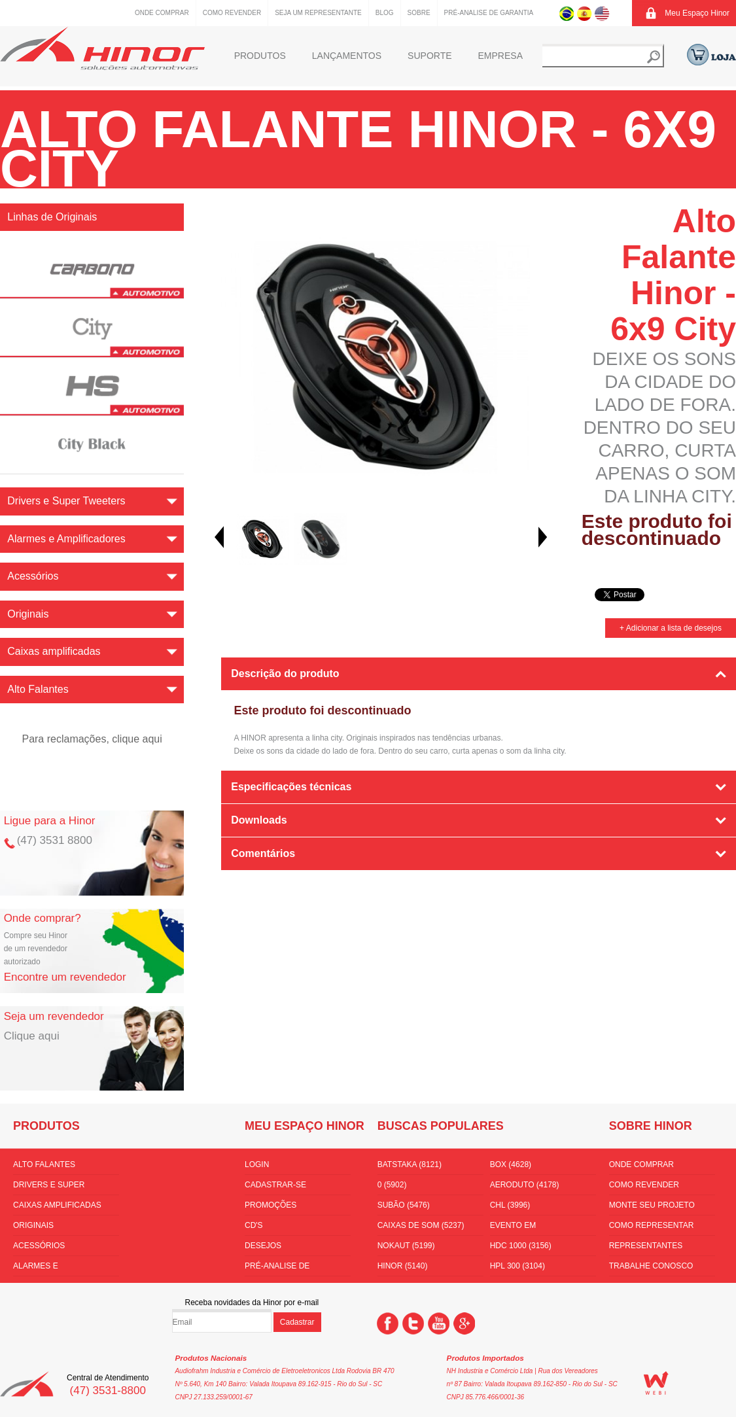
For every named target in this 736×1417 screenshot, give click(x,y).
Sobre (419, 12)
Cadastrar (297, 1322)
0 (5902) (392, 1184)
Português (566, 13)
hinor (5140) (402, 1265)
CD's (254, 1225)
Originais (33, 1225)
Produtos (260, 55)
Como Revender (232, 12)
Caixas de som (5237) (420, 1225)
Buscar (653, 56)
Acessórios (39, 1245)
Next (543, 537)
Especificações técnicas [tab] (291, 786)
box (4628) (510, 1164)
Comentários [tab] (263, 853)
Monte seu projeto (652, 1205)
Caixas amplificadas (57, 1205)
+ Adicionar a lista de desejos (671, 628)
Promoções (270, 1205)
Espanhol (584, 13)
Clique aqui (32, 1036)
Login (257, 1164)
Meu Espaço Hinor (697, 13)
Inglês (602, 13)
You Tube (438, 1323)
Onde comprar (162, 12)
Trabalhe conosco (651, 1265)
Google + (464, 1323)
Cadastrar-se (275, 1184)
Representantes (645, 1245)
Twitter (413, 1323)
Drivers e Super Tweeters (48, 1187)
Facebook (387, 1323)
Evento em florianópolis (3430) (534, 1228)
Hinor (102, 48)
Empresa (500, 55)
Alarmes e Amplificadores (47, 1268)
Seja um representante (318, 12)
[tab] (479, 890)
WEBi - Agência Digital (656, 1383)
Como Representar (651, 1225)
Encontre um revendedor (65, 977)
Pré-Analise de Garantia (489, 12)
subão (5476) (403, 1205)
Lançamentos (346, 55)
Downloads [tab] (259, 820)
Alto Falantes (44, 1164)
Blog (385, 12)
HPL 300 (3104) (517, 1265)
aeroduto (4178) (524, 1184)
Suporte (429, 55)
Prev (219, 537)
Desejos (263, 1245)
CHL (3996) (510, 1205)
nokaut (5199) (406, 1245)
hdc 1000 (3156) (521, 1245)
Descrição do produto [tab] (285, 673)
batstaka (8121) (409, 1164)
